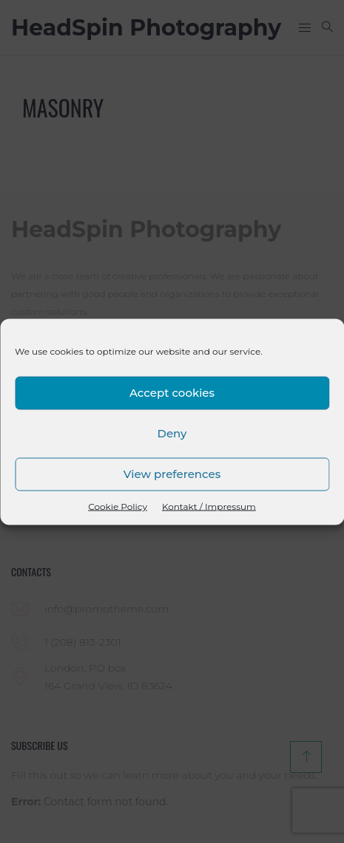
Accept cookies (172, 393)
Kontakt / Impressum (209, 505)
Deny (172, 433)
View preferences (172, 474)
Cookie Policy (117, 505)
